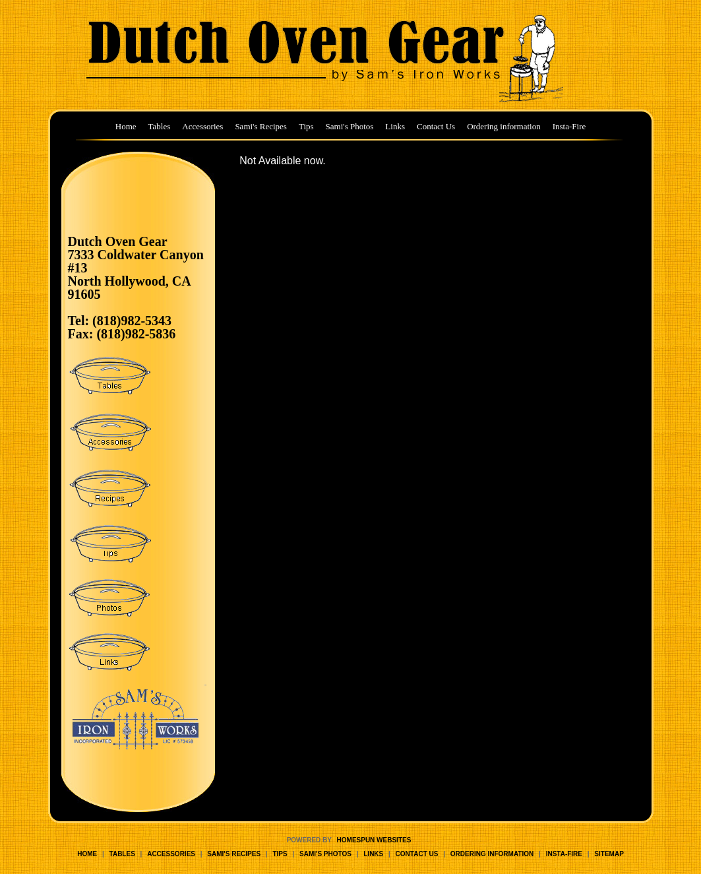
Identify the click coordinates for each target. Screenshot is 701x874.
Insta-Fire (569, 126)
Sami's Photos (350, 126)
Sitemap (608, 854)
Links (395, 126)
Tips (306, 126)
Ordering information (504, 126)
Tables (159, 126)
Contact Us (436, 126)
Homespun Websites (374, 840)
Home (126, 126)
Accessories (202, 126)
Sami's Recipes (261, 126)
